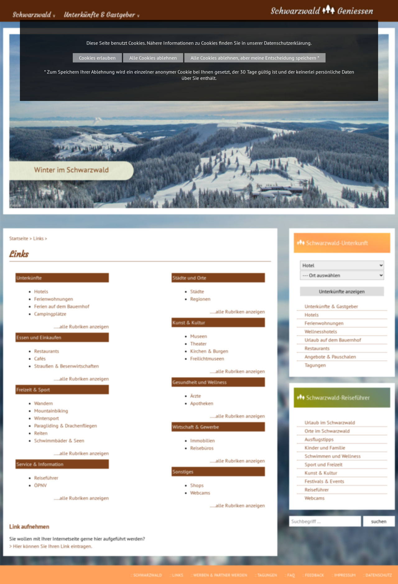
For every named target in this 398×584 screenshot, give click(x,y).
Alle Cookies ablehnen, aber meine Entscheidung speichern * (255, 58)
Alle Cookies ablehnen (153, 58)
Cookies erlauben (97, 58)
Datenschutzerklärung (287, 43)
